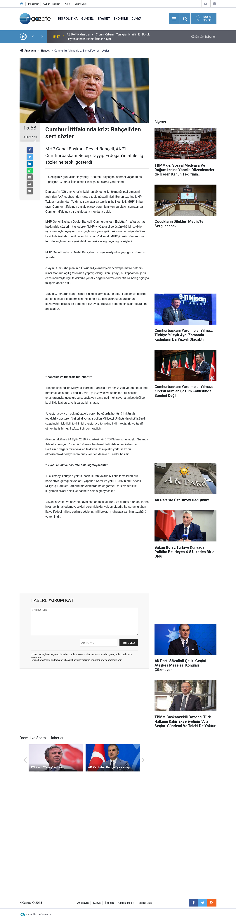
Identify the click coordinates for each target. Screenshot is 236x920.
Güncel (87, 18)
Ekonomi (121, 18)
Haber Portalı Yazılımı (38, 914)
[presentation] (32, 37)
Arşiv (67, 3)
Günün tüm (203, 36)
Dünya (136, 18)
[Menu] (174, 18)
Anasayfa (83, 902)
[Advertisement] (97, 343)
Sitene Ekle (80, 3)
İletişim (109, 902)
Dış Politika (68, 18)
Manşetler (33, 3)
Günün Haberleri (51, 3)
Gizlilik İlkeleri (126, 902)
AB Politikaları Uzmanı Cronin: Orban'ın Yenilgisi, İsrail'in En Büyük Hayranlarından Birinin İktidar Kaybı (108, 37)
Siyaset (103, 18)
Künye (97, 902)
